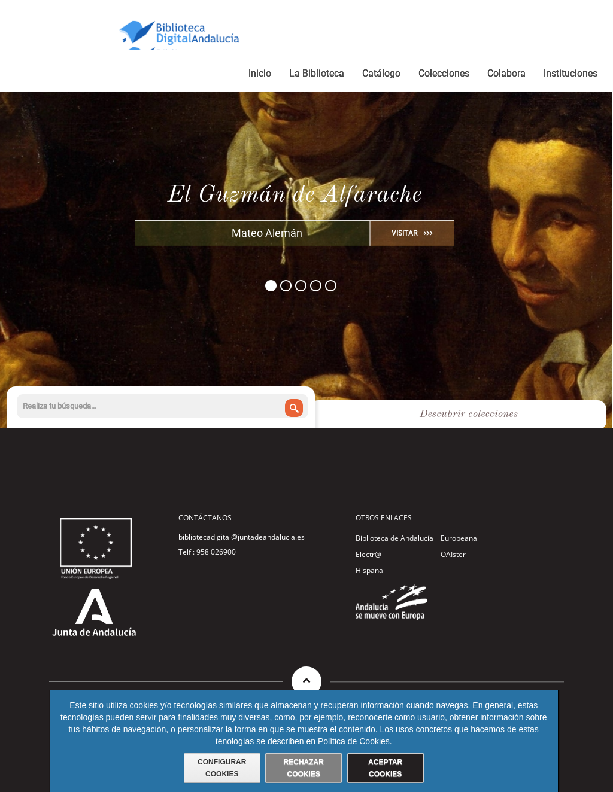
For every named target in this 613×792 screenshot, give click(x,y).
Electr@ (368, 554)
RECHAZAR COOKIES (304, 768)
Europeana (459, 538)
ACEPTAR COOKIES (385, 768)
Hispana (369, 570)
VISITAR (404, 233)
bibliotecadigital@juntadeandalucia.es (241, 537)
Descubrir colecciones (469, 414)
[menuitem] (259, 75)
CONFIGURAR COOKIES (222, 768)
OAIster (453, 554)
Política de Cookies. (355, 741)
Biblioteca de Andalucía (394, 538)
